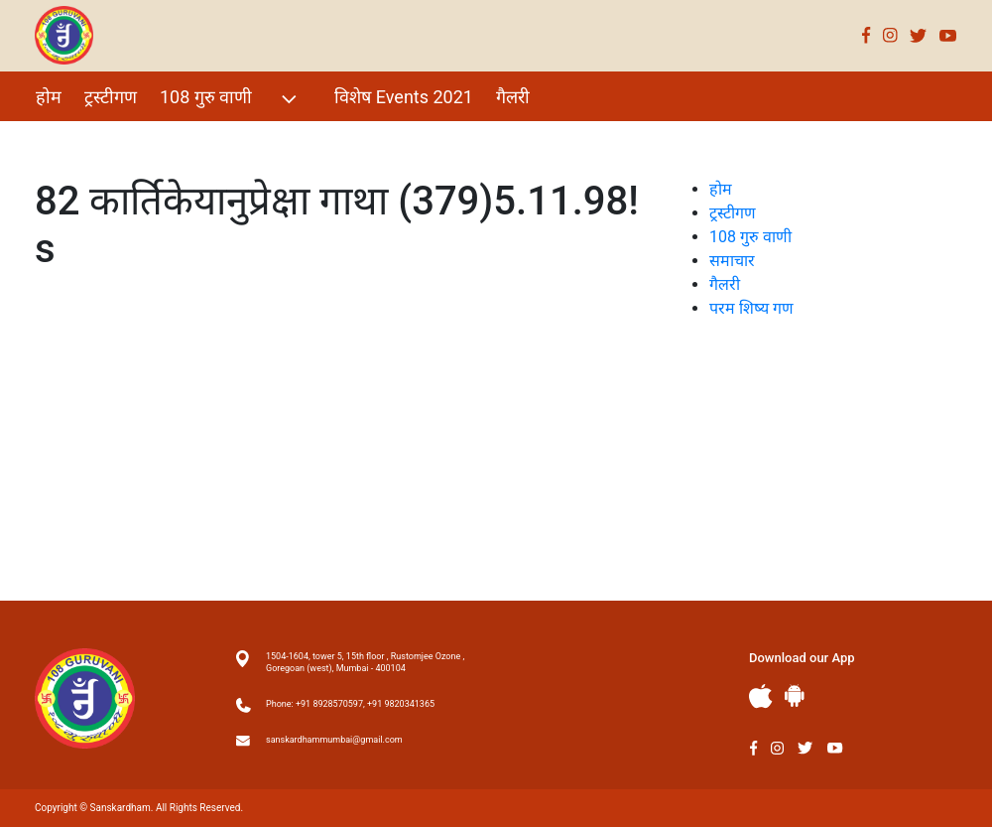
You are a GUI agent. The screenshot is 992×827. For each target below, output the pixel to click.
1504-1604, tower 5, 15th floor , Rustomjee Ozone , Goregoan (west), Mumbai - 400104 (365, 662)
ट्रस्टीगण (110, 96)
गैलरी (513, 96)
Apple (761, 696)
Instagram (890, 35)
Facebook (866, 35)
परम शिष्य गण (82, 139)
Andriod (795, 695)
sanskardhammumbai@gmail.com (334, 740)
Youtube (948, 35)
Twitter (919, 35)
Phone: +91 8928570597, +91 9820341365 (350, 704)
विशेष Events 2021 (403, 96)
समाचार (732, 260)
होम (49, 96)
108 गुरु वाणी (231, 98)
